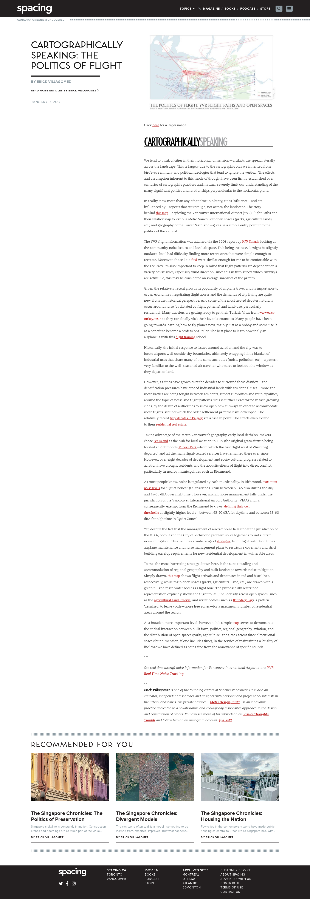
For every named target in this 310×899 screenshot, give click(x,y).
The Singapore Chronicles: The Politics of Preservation (66, 816)
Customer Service (235, 870)
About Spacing (232, 874)
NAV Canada (250, 242)
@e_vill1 (225, 720)
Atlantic (190, 883)
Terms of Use (231, 887)
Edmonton (192, 887)
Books (230, 8)
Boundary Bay (243, 600)
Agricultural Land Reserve (172, 600)
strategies (223, 541)
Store (265, 8)
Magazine (211, 8)
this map (162, 213)
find (194, 260)
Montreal (191, 874)
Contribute (230, 883)
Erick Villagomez (54, 81)
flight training (185, 337)
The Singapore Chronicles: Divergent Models (146, 816)
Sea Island (161, 441)
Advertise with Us (235, 879)
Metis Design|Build (225, 702)
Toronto (114, 874)
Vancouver (116, 879)
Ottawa (189, 879)
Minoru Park (187, 447)
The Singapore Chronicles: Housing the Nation (231, 816)
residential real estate (171, 424)
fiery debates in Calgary (186, 418)
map (235, 623)
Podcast (248, 8)
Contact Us (230, 892)
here (155, 125)
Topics (188, 8)
